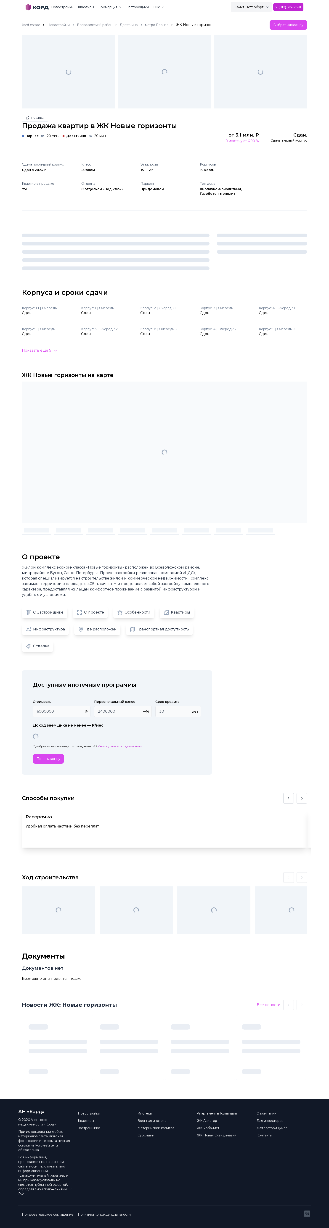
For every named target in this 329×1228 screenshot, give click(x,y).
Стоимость (42, 702)
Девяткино (129, 25)
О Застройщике (45, 612)
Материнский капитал (156, 1128)
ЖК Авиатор (207, 1121)
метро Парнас (156, 25)
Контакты (264, 1135)
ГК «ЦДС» (35, 118)
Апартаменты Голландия (217, 1113)
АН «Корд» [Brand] (31, 1111)
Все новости (269, 1005)
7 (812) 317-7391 (288, 7)
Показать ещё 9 (39, 350)
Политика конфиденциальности (104, 1214)
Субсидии (146, 1135)
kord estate (31, 25)
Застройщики (138, 7)
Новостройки (62, 7)
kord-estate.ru (46, 1145)
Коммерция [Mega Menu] (110, 7)
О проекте (90, 612)
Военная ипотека (152, 1121)
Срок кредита (167, 702)
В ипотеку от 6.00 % (242, 141)
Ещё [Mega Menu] (159, 7)
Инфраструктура (45, 629)
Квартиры (86, 7)
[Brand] (37, 7)
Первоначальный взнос (114, 702)
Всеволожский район (94, 25)
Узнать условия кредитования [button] (120, 746)
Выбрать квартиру (288, 25)
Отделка (37, 646)
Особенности (133, 612)
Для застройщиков (272, 1128)
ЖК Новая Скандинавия (216, 1135)
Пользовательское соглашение (47, 1214)
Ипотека (145, 1113)
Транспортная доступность (159, 629)
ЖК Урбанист (208, 1128)
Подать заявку (48, 759)
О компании (266, 1113)
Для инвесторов (270, 1121)
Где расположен (97, 629)
